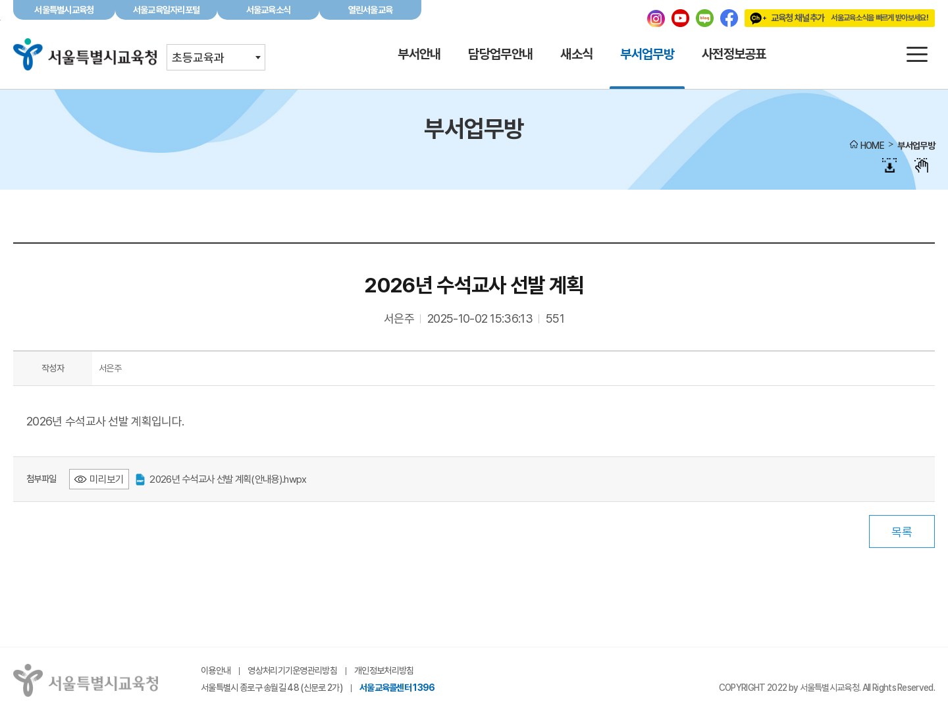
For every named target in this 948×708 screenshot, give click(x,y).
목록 (901, 532)
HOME (872, 145)
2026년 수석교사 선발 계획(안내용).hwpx (221, 479)
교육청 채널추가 (836, 18)
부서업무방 (916, 145)
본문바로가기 (474, 0)
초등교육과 (198, 58)
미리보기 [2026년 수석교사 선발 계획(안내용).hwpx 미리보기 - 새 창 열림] (107, 479)
